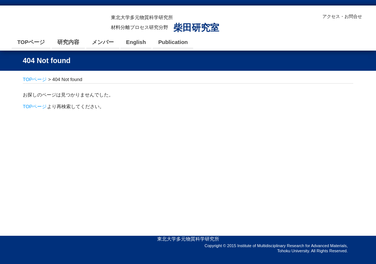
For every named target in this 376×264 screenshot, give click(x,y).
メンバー (103, 42)
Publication (173, 42)
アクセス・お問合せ (342, 16)
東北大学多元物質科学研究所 (188, 239)
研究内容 (68, 42)
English (136, 42)
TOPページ (31, 42)
